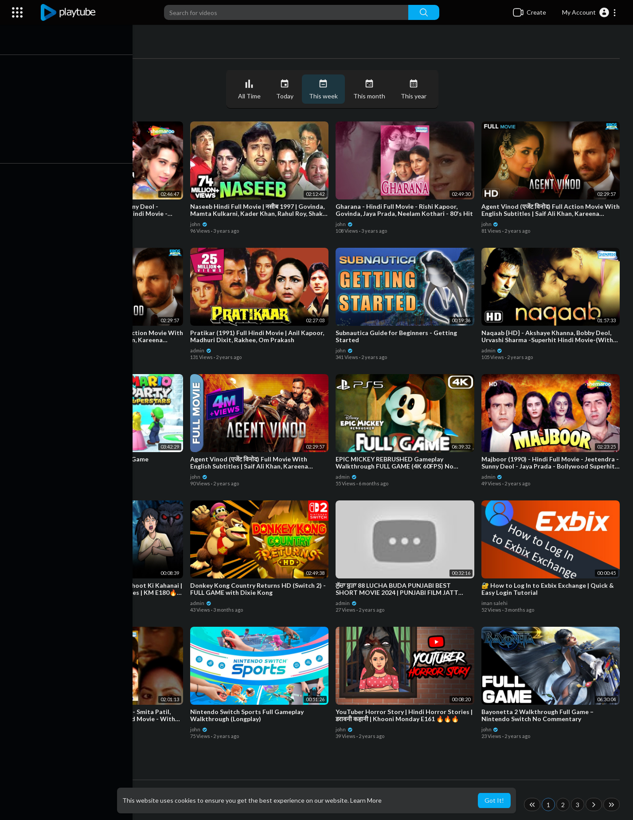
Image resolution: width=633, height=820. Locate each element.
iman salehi (495, 602)
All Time (251, 89)
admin (204, 349)
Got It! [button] (494, 800)
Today (287, 89)
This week (325, 89)
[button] (589, 12)
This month (371, 89)
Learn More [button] (366, 800)
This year (416, 89)
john (57, 223)
